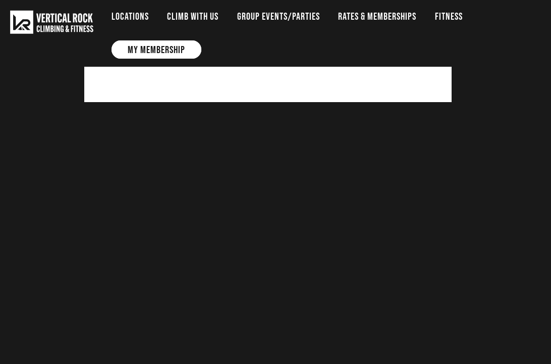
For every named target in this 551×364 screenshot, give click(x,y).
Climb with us (192, 16)
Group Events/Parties (278, 16)
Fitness (449, 16)
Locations (130, 16)
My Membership (156, 49)
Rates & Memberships (377, 16)
